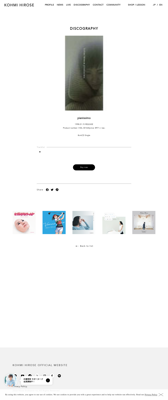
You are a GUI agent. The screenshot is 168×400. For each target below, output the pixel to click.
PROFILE (49, 5)
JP (154, 5)
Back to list (86, 246)
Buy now (84, 167)
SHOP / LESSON (136, 5)
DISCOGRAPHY (82, 5)
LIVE (68, 5)
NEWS (60, 5)
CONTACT (98, 5)
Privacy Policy (151, 395)
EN (160, 5)
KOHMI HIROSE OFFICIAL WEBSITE (40, 365)
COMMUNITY (113, 5)
